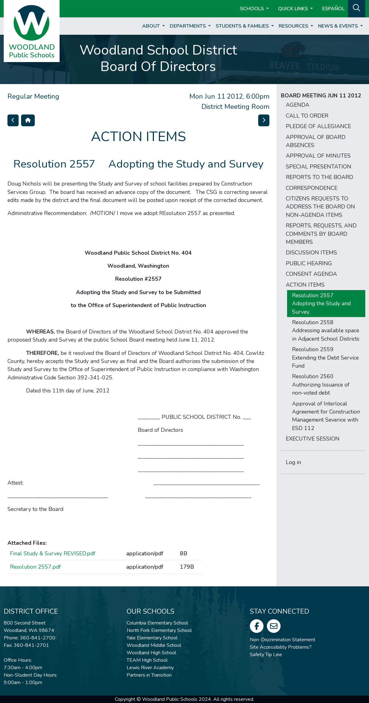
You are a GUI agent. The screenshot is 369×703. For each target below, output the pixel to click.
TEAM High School (147, 660)
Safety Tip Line (266, 654)
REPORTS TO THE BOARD (319, 177)
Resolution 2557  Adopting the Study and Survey (321, 304)
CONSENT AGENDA (311, 274)
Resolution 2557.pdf (35, 567)
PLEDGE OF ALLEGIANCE (318, 126)
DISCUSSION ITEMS (311, 252)
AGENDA (297, 105)
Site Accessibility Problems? (281, 647)
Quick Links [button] (293, 8)
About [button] (151, 26)
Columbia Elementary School (157, 623)
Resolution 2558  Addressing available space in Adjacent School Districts (325, 331)
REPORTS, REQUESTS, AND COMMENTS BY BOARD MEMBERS (321, 234)
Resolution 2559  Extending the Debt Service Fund (325, 357)
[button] (356, 8)
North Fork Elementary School (159, 630)
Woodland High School (151, 652)
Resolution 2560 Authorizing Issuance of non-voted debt (320, 384)
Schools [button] (252, 8)
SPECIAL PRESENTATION (318, 166)
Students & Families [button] (243, 26)
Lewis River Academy (150, 667)
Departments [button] (188, 26)
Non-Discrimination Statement (282, 639)
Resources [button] (294, 26)
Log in (293, 462)
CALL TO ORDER (307, 115)
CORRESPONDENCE (311, 188)
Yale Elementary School (152, 637)
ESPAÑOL (333, 8)
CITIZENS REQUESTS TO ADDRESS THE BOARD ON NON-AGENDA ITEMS (320, 207)
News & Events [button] (338, 26)
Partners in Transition (149, 675)
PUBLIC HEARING (309, 263)
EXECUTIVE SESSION (313, 438)
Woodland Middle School (154, 645)
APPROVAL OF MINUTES (318, 155)
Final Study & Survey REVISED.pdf (52, 553)
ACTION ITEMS (305, 285)
